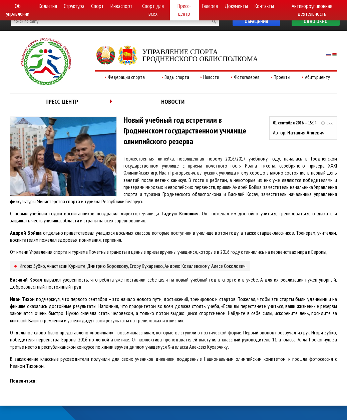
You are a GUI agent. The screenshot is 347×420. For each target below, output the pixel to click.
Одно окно (316, 21)
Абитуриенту (317, 77)
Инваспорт (121, 6)
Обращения (256, 21)
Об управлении (17, 9)
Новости (211, 77)
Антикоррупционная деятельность (312, 9)
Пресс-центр (184, 9)
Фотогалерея (246, 77)
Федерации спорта (126, 77)
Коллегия (48, 6)
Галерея (210, 6)
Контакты (264, 6)
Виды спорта (176, 77)
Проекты (282, 77)
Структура (74, 6)
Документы (236, 6)
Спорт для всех (153, 9)
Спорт (97, 6)
